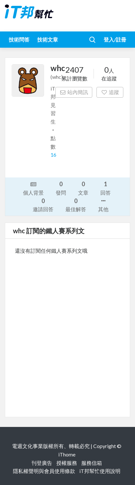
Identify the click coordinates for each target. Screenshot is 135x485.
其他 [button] (103, 204)
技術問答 (19, 39)
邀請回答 (43, 204)
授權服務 (66, 463)
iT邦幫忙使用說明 (99, 471)
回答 (105, 187)
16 (53, 155)
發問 (61, 187)
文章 (83, 187)
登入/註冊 (115, 39)
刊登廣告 (41, 463)
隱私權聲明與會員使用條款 (44, 471)
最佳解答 (75, 204)
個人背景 (33, 188)
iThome (66, 454)
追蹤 (110, 92)
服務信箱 (91, 463)
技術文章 (47, 39)
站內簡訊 (74, 92)
